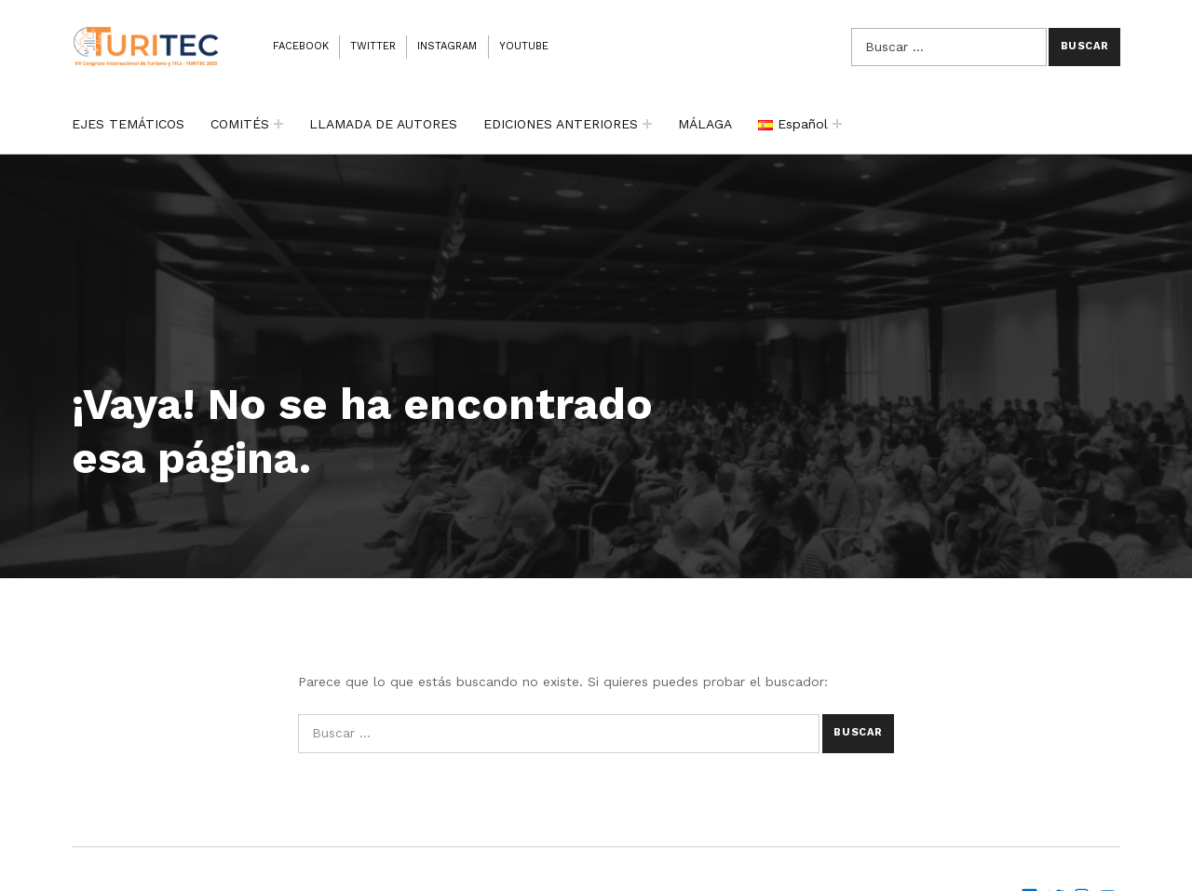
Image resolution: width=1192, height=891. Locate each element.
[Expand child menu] (278, 123)
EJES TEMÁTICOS (128, 123)
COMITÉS (239, 123)
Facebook (301, 46)
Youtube (524, 46)
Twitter (373, 46)
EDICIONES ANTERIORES (560, 123)
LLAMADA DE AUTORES (383, 123)
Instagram (447, 46)
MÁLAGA (705, 123)
